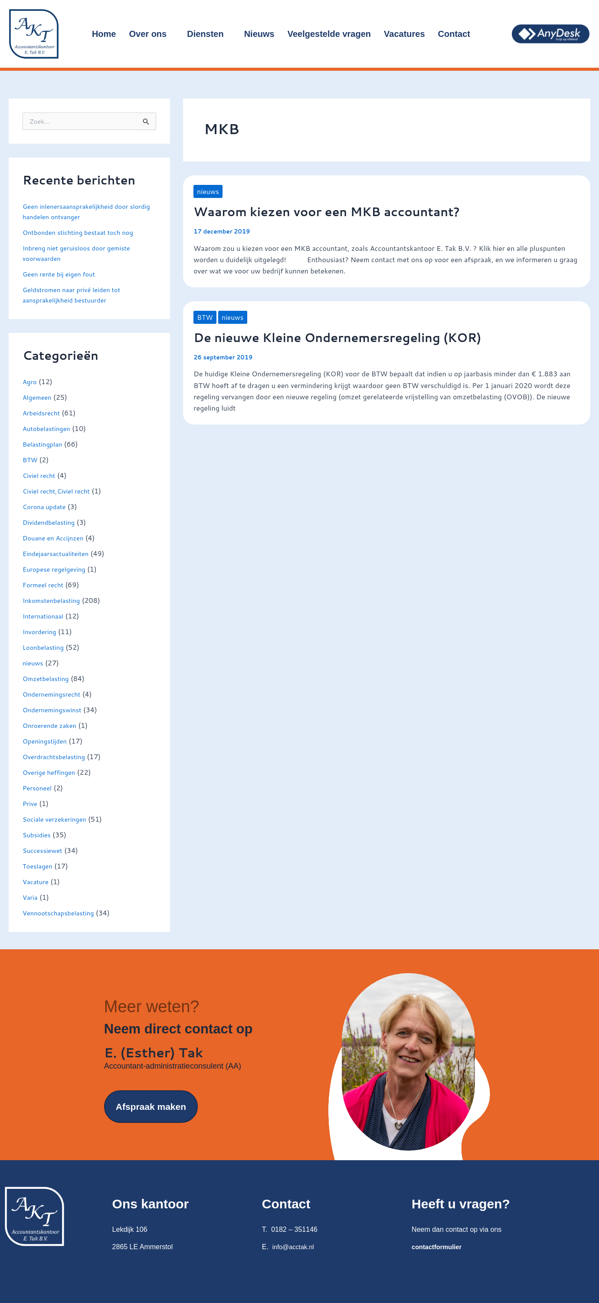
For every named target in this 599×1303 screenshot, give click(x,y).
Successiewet (44, 850)
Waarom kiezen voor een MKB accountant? (339, 211)
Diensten (209, 34)
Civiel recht (41, 475)
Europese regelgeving (57, 569)
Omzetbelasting (48, 678)
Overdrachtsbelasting (57, 756)
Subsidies (38, 834)
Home (104, 34)
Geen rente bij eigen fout (62, 274)
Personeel (39, 788)
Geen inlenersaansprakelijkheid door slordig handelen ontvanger (80, 211)
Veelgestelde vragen (329, 34)
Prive (31, 803)
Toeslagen (39, 866)
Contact (458, 34)
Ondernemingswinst (55, 709)
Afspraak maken (151, 1125)
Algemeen (38, 397)
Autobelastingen (49, 428)
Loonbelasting (45, 647)
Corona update (46, 506)
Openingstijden (47, 741)
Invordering (41, 631)
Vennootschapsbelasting (62, 913)
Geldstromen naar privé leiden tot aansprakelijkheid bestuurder (76, 294)
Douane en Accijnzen (56, 538)
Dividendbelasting (51, 522)
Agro (30, 381)
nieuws (34, 663)
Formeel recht (45, 584)
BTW (31, 459)
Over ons (151, 34)
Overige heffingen (51, 772)
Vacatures (404, 34)
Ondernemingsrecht (54, 694)
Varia (31, 897)
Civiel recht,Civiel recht (59, 491)
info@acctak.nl (295, 1246)
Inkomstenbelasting (54, 600)
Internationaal (45, 616)
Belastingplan (44, 444)
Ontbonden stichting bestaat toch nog (83, 232)
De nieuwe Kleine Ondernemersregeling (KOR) (351, 337)
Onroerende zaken (52, 725)
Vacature (37, 881)
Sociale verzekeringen (57, 819)
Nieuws (259, 34)
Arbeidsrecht (43, 413)
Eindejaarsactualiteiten (59, 553)
